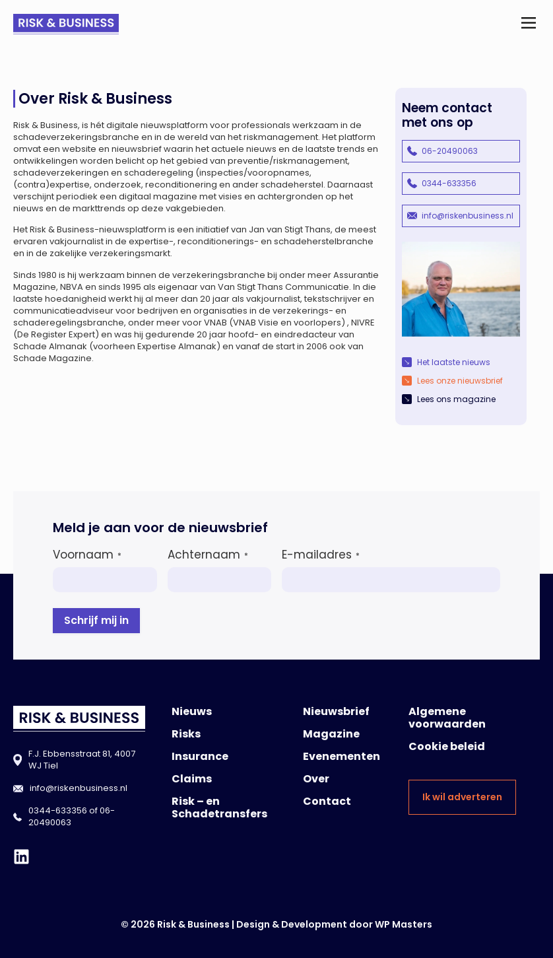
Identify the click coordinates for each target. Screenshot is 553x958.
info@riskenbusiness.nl (467, 215)
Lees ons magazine (456, 399)
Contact (327, 801)
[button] (529, 24)
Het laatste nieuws (453, 362)
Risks (186, 733)
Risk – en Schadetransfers (219, 807)
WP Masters (403, 924)
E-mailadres (321, 554)
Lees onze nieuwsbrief (460, 380)
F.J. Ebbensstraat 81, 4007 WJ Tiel (81, 759)
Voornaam (87, 554)
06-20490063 (450, 150)
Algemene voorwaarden (447, 718)
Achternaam (208, 554)
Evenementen (341, 756)
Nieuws (192, 711)
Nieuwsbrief (336, 711)
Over (316, 778)
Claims (192, 778)
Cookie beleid (446, 746)
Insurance (200, 756)
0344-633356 (449, 183)
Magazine (331, 733)
